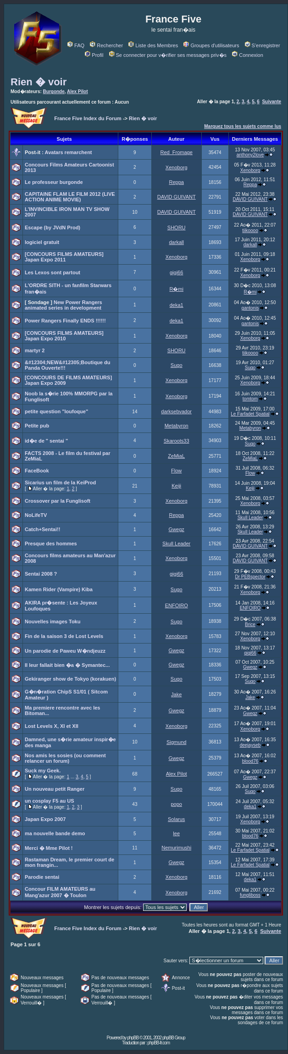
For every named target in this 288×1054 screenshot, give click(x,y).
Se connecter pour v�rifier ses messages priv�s (168, 55)
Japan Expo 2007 (45, 819)
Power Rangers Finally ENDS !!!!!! (65, 320)
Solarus (176, 819)
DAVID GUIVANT (176, 197)
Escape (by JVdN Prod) (52, 227)
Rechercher (106, 45)
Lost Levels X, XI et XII (51, 726)
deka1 (176, 305)
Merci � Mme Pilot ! (49, 848)
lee (176, 833)
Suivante (271, 101)
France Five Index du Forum (88, 118)
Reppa (176, 182)
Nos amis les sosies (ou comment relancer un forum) (65, 758)
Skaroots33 (176, 441)
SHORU (176, 227)
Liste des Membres (153, 45)
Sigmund (176, 742)
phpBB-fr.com (158, 1042)
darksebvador (176, 411)
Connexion (247, 55)
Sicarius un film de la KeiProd (60, 482)
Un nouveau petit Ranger (54, 789)
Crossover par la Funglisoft (57, 501)
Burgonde (54, 91)
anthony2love (250, 154)
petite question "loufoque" (56, 411)
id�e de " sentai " (46, 441)
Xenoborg (177, 167)
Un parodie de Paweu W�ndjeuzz (65, 651)
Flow (176, 470)
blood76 (250, 761)
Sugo (177, 365)
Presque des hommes (51, 543)
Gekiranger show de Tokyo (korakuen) (70, 679)
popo (176, 804)
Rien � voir (38, 82)
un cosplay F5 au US (49, 801)
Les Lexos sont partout (52, 272)
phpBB (132, 1037)
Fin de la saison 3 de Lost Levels (64, 636)
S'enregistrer (262, 45)
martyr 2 (34, 350)
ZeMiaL (176, 456)
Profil (94, 55)
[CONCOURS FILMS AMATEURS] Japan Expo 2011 (64, 256)
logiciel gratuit (42, 242)
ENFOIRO (176, 605)
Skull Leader (250, 517)
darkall (176, 242)
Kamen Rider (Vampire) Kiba (59, 589)
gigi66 (176, 272)
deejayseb (250, 745)
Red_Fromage (177, 152)
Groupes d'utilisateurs (211, 45)
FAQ (75, 45)
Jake (176, 694)
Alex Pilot (77, 91)
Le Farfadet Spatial (250, 413)
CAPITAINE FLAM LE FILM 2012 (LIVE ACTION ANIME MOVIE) (70, 196)
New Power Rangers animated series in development (63, 305)
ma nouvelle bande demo (55, 833)
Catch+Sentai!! (42, 529)
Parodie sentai (42, 877)
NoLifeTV (36, 515)
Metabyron (176, 425)
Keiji (176, 485)
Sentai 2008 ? (41, 574)
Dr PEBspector (250, 576)
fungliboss (250, 895)
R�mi (176, 289)
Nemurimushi (176, 847)
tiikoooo (250, 230)
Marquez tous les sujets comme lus (242, 126)
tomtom (250, 398)
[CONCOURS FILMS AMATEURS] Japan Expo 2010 (64, 335)
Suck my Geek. (43, 770)
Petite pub (37, 425)
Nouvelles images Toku (52, 621)
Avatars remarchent (68, 152)
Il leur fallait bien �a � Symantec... (67, 665)
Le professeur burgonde (54, 182)
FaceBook (37, 470)
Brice (250, 624)
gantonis (250, 308)
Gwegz (176, 529)
